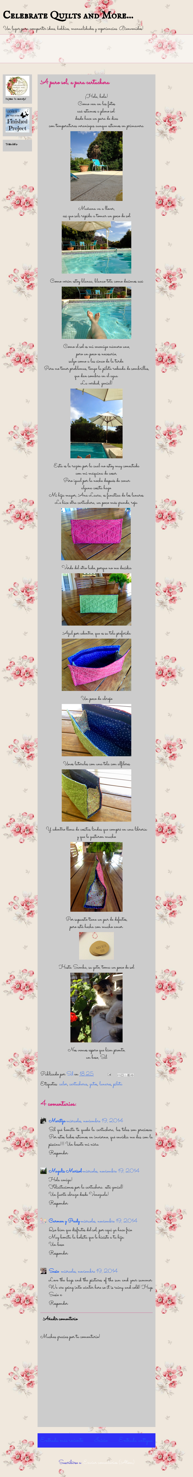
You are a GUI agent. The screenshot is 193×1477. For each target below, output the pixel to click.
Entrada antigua (136, 1440)
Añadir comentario (60, 1319)
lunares (105, 1084)
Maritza (57, 1121)
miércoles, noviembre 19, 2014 (94, 1121)
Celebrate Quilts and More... (68, 15)
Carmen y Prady (64, 1221)
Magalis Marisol (65, 1171)
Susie (54, 1271)
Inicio (101, 1440)
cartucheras (78, 1084)
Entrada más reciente (61, 1440)
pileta (117, 1084)
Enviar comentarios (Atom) (109, 1463)
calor (63, 1084)
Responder (58, 1153)
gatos (93, 1084)
